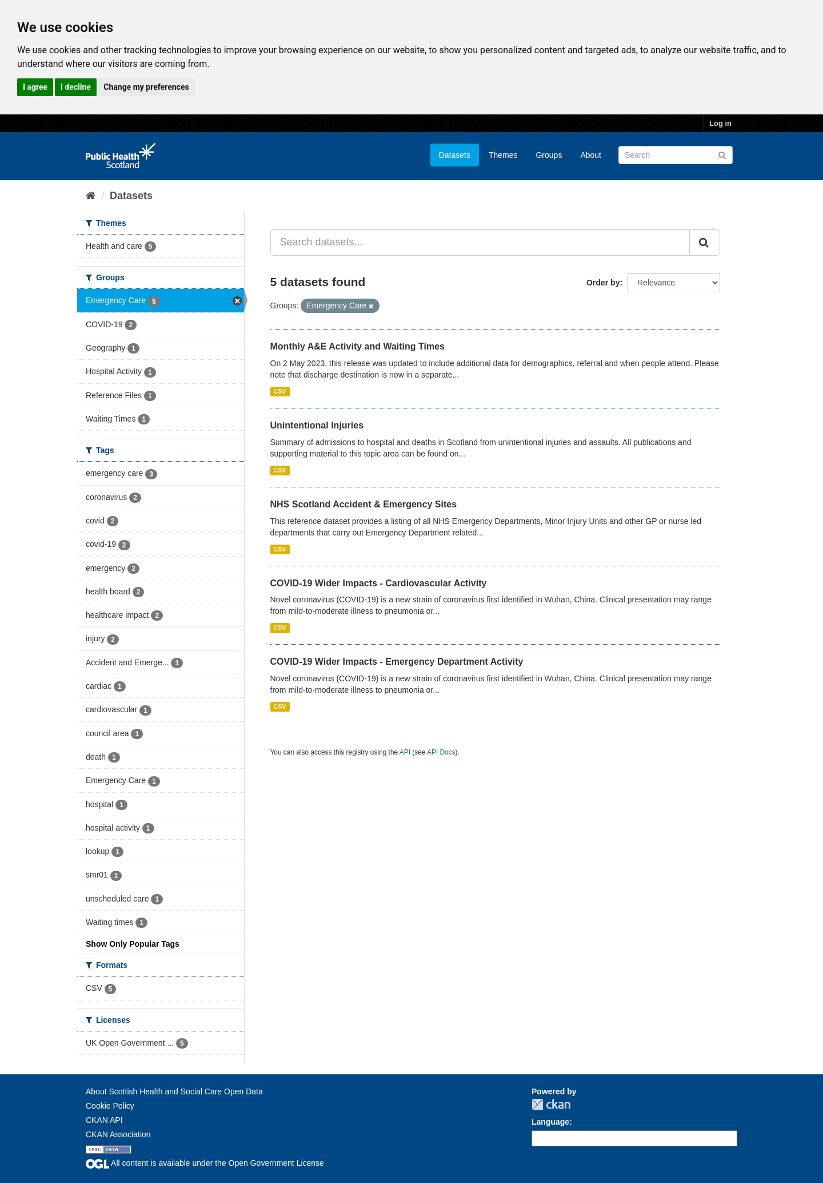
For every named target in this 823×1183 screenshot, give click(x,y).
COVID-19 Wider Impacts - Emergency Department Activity (397, 661)
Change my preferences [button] (146, 87)
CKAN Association (118, 1134)
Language (550, 1121)
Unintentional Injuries (317, 425)
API (404, 752)
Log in (720, 123)
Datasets (454, 155)
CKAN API (104, 1120)
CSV (280, 391)
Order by (603, 282)
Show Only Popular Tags (132, 943)
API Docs (441, 752)
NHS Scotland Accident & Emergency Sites (363, 504)
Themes (503, 155)
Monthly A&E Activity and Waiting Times (357, 346)
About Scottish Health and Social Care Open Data (174, 1091)
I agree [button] (35, 87)
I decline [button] (76, 87)
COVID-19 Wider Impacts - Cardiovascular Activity (378, 583)
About (590, 155)
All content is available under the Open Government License (205, 1163)
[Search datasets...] (480, 242)
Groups (549, 155)
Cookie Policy (110, 1105)
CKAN (551, 1104)
